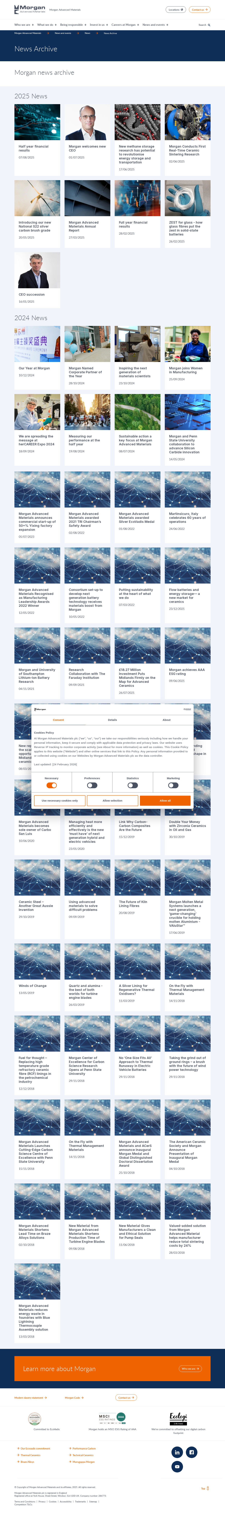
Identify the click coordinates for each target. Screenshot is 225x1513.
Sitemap (93, 1501)
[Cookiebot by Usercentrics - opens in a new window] (175, 709)
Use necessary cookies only (60, 800)
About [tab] (167, 719)
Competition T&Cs (23, 1504)
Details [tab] (112, 719)
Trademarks (80, 1501)
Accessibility (66, 1501)
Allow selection (112, 800)
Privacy (42, 1501)
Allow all (165, 800)
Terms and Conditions (24, 1501)
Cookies (52, 1501)
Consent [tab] (58, 719)
